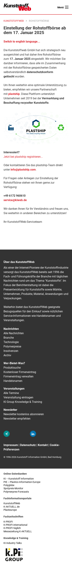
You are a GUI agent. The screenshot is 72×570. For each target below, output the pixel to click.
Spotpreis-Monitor (13, 488)
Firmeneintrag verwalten (18, 376)
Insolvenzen (11, 351)
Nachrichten (11, 329)
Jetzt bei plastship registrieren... (23, 156)
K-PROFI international (15, 524)
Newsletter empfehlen (17, 418)
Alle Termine (11, 393)
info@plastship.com (23, 169)
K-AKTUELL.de (12, 506)
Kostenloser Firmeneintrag (20, 372)
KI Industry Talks (13, 543)
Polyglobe (9, 485)
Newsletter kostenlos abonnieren (24, 414)
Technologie (11, 342)
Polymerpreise (12, 346)
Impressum (11, 445)
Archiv (7, 355)
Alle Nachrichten (14, 333)
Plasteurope (10, 509)
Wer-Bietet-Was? (14, 363)
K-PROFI (8, 521)
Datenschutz (28, 445)
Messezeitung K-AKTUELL (18, 531)
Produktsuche (12, 367)
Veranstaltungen (14, 388)
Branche (9, 337)
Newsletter (10, 409)
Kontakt (43, 445)
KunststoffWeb (12, 503)
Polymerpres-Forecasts (16, 491)
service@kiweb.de (15, 200)
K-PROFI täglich (12, 528)
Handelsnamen (13, 381)
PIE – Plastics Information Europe (22, 482)
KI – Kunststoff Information (19, 478)
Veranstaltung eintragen (18, 397)
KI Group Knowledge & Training (23, 402)
